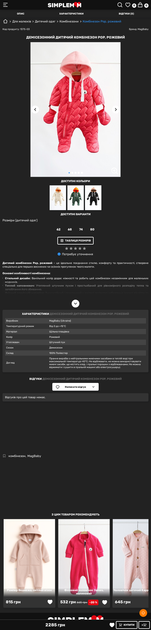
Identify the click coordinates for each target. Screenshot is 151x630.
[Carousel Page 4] (79, 173)
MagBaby (143, 29)
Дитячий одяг (45, 21)
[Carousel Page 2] (72, 173)
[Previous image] (35, 109)
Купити (126, 625)
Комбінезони (69, 21)
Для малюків (21, 21)
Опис (20, 13)
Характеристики (71, 13)
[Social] (143, 613)
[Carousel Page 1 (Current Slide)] (69, 172)
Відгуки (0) (126, 13)
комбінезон (16, 456)
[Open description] (75, 303)
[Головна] (5, 23)
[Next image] (116, 109)
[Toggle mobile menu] (7, 5)
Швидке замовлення (145, 625)
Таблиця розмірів (75, 241)
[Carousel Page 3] (75, 173)
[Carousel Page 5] (82, 173)
